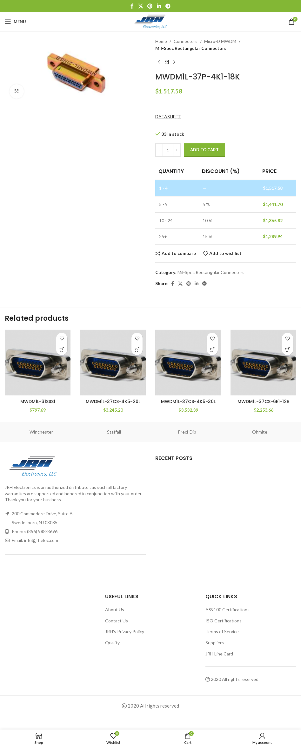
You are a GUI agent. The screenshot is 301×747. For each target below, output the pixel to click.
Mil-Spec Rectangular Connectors (190, 48)
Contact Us (116, 620)
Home (161, 41)
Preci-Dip (187, 432)
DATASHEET (168, 116)
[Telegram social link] (167, 6)
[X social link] (140, 6)
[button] (61, 349)
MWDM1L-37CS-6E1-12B (263, 401)
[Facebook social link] (132, 6)
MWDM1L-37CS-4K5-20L (113, 401)
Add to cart (204, 149)
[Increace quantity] (177, 150)
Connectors (185, 41)
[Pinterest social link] (150, 6)
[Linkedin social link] (159, 6)
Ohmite (259, 432)
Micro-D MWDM (220, 41)
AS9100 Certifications (227, 609)
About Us (114, 609)
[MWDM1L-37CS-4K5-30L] (188, 362)
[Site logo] (150, 21)
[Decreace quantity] (159, 150)
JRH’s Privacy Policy (124, 631)
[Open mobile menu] (15, 21)
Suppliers (214, 642)
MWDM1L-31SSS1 (37, 401)
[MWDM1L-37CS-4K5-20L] (113, 362)
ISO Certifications (223, 620)
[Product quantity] (168, 150)
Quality (112, 642)
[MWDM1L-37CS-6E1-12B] (263, 362)
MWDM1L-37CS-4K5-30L (188, 401)
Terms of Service (222, 631)
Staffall (114, 432)
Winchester (41, 432)
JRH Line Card (219, 653)
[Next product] (174, 62)
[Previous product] (159, 62)
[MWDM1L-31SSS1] (37, 362)
